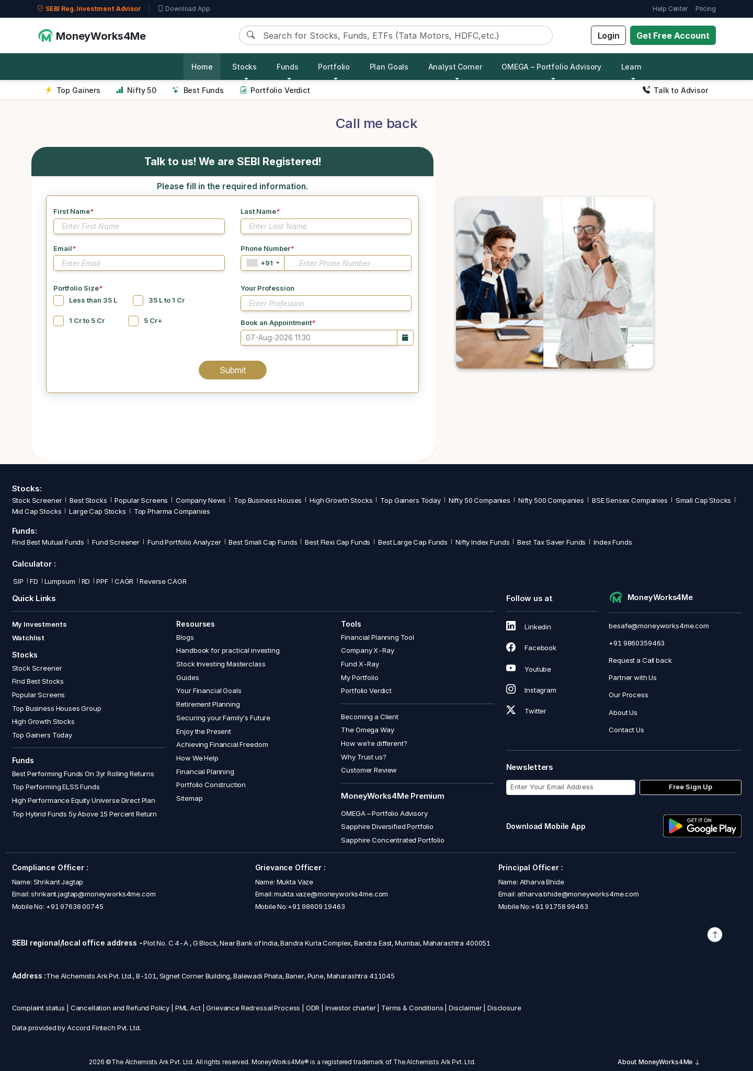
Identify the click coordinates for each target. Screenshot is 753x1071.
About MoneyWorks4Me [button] (659, 1062)
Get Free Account (673, 35)
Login (609, 35)
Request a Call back (640, 660)
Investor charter (350, 1008)
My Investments (39, 624)
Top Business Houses (268, 500)
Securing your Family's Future (223, 717)
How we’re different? (374, 743)
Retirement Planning (207, 704)
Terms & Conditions (412, 1008)
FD (34, 581)
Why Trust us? (363, 757)
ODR (313, 1008)
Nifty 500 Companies (551, 500)
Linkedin (529, 627)
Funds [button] (288, 66)
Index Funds (613, 542)
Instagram (531, 690)
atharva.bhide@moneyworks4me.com (577, 894)
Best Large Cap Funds (413, 542)
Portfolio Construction (211, 784)
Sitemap (189, 798)
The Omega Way (367, 729)
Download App (183, 9)
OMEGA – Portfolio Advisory (384, 813)
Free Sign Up (690, 786)
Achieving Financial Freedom (222, 744)
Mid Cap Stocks (37, 511)
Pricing (705, 9)
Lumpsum (59, 581)
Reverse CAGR (163, 581)
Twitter (526, 711)
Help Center (670, 9)
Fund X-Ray (360, 664)
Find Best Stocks (38, 681)
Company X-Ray (367, 650)
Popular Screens (141, 500)
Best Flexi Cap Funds (337, 542)
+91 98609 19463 (316, 906)
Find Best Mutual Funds (48, 542)
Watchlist (28, 638)
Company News (201, 500)
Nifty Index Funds (482, 542)
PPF (102, 581)
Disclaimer (465, 1008)
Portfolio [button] (334, 66)
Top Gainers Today (410, 500)
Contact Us (626, 729)
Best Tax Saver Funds (551, 542)
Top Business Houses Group (56, 708)
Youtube (529, 669)
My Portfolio (359, 677)
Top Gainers (72, 90)
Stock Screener (37, 500)
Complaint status (38, 1008)
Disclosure (504, 1008)
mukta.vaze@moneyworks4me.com (331, 894)
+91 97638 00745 (74, 906)
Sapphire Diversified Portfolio (387, 826)
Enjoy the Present (203, 731)
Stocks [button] (244, 66)
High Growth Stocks (341, 500)
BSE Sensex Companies (630, 500)
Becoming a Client (369, 716)
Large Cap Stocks (97, 511)
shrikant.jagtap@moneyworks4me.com (93, 894)
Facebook (531, 647)
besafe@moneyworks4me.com (659, 625)
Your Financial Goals (208, 690)
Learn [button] (631, 66)
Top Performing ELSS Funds (56, 786)
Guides (187, 677)
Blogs (184, 637)
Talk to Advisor (675, 90)
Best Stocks (88, 500)
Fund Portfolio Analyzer (184, 542)
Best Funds (198, 90)
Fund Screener (116, 542)
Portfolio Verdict (274, 90)
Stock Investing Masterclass (220, 664)
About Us (623, 712)
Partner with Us (633, 677)
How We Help (197, 758)
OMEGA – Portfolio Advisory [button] (551, 66)
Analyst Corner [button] (455, 66)
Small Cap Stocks (704, 500)
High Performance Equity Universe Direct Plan (83, 800)
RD (86, 581)
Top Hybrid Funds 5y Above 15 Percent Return (84, 814)
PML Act (188, 1008)
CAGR (124, 581)
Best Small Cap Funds (263, 542)
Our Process (628, 694)
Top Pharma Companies (172, 511)
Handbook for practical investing (227, 650)
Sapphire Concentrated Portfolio (392, 840)
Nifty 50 (136, 90)
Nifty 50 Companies (479, 500)
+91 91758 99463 (559, 906)
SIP (18, 581)
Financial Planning (205, 771)
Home (201, 66)
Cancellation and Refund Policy (120, 1008)
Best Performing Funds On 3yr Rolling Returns (83, 773)
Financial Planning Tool (377, 637)
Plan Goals (389, 66)
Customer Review (369, 770)
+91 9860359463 (637, 643)
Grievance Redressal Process (253, 1008)
